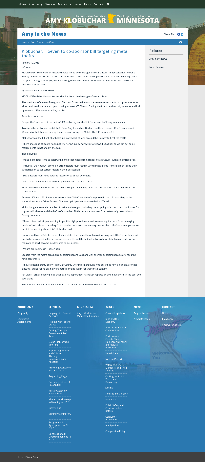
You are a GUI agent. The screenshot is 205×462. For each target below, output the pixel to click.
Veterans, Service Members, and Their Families (116, 368)
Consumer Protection (111, 418)
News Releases (157, 67)
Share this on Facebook (178, 34)
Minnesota (64, 4)
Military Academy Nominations (58, 392)
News (87, 4)
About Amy (35, 4)
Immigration (112, 425)
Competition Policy (115, 431)
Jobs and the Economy (112, 320)
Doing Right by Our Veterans (59, 343)
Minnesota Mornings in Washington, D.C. (60, 401)
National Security (114, 359)
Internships (55, 408)
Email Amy (167, 319)
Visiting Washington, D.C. (60, 415)
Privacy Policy (31, 457)
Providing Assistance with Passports (60, 369)
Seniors (109, 387)
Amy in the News (44, 34)
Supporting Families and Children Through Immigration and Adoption (59, 356)
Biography (23, 313)
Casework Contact (171, 324)
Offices (165, 313)
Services (50, 4)
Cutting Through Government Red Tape (58, 333)
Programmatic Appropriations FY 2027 (58, 425)
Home (22, 4)
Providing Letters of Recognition (59, 383)
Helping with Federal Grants (60, 323)
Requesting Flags (58, 376)
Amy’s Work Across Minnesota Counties (88, 315)
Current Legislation (115, 313)
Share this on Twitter (182, 34)
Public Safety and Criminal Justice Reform (114, 408)
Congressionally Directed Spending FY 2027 (60, 436)
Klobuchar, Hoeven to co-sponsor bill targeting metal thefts (75, 53)
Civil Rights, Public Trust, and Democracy (115, 379)
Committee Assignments (24, 320)
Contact (98, 4)
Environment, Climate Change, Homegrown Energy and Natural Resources (116, 342)
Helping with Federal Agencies (60, 315)
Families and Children (116, 393)
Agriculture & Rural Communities (115, 329)
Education (110, 399)
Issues (77, 4)
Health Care (111, 353)
